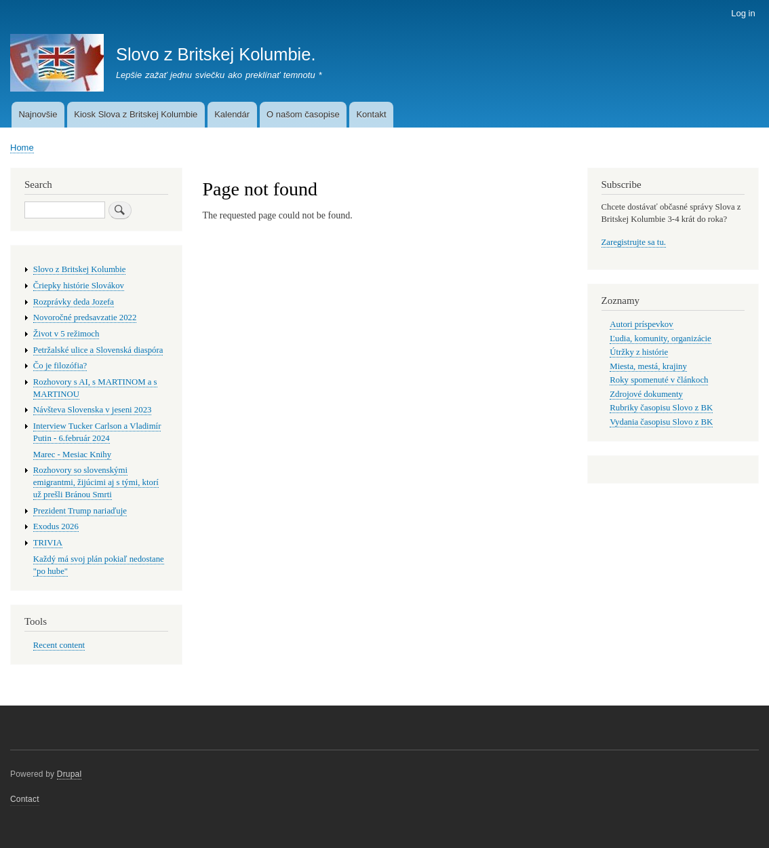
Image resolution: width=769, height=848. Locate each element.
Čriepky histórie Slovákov (78, 285)
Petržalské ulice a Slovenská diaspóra (98, 350)
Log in (743, 13)
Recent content (59, 645)
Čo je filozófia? (60, 365)
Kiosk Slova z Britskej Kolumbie (135, 114)
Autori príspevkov (641, 324)
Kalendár (232, 114)
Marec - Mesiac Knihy (72, 454)
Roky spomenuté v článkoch (659, 380)
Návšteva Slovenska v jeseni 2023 (92, 410)
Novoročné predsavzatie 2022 (85, 317)
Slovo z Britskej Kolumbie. (216, 54)
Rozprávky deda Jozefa (73, 302)
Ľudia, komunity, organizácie (660, 338)
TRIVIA (47, 542)
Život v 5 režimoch (66, 334)
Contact (24, 799)
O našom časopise (303, 114)
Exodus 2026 (56, 526)
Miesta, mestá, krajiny (648, 366)
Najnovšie (37, 114)
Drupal (69, 774)
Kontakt (371, 114)
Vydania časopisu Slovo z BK (661, 422)
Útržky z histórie (639, 352)
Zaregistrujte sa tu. (634, 242)
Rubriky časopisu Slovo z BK (661, 407)
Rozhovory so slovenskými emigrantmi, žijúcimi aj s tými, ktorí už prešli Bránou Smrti (96, 482)
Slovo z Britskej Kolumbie (79, 269)
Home (22, 147)
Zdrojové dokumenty (646, 394)
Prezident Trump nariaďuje (80, 511)
